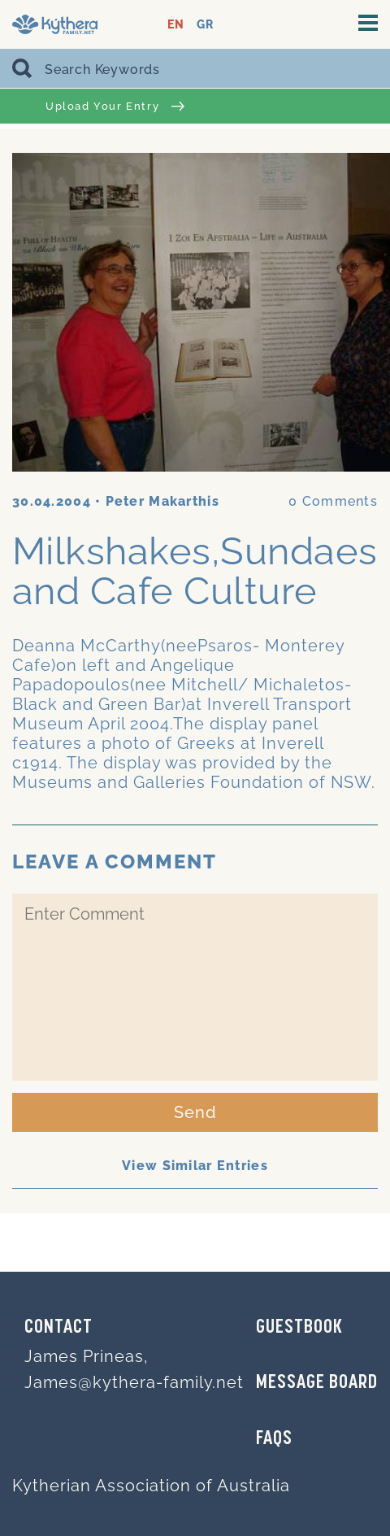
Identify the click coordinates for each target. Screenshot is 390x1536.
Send (195, 1112)
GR (205, 25)
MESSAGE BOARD (317, 1383)
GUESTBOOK (299, 1328)
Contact (58, 1328)
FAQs (274, 1439)
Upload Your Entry (115, 106)
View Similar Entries (195, 1165)
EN (175, 25)
